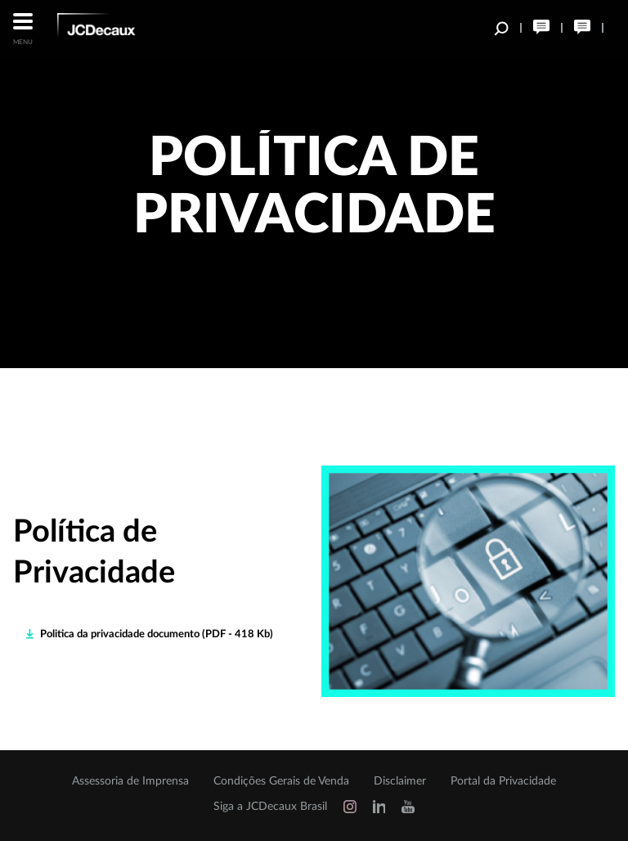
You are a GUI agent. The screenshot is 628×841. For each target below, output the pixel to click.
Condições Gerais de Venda (281, 781)
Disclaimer (400, 781)
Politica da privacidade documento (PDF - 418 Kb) (156, 634)
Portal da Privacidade (503, 781)
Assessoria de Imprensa (130, 781)
